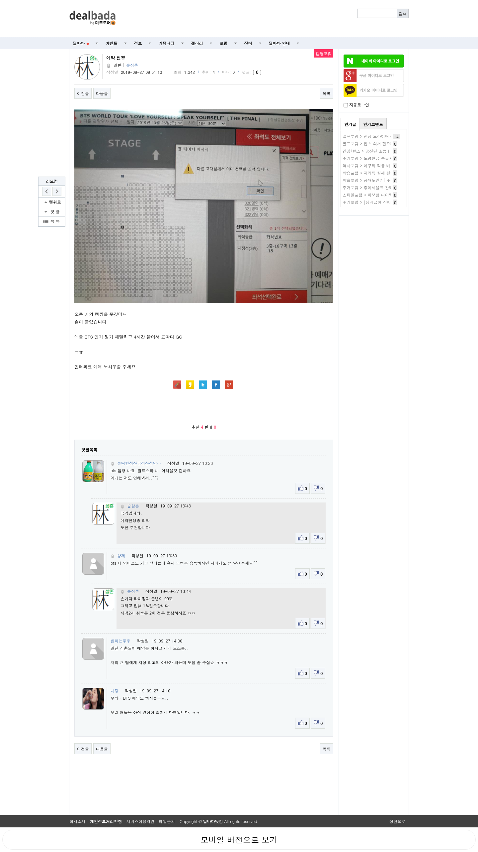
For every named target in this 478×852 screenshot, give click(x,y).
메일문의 (167, 821)
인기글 (350, 124)
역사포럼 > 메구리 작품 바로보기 (372, 165)
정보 (138, 43)
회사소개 (77, 821)
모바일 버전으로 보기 (239, 839)
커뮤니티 (167, 43)
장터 (248, 43)
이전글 (83, 93)
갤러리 (197, 43)
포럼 (224, 43)
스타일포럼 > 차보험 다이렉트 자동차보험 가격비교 (389, 195)
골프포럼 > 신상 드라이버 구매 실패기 (377, 136)
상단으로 (397, 821)
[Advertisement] (266, 19)
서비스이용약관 (140, 821)
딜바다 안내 (279, 43)
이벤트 (112, 43)
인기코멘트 (373, 124)
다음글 (102, 93)
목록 (327, 93)
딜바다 (81, 43)
